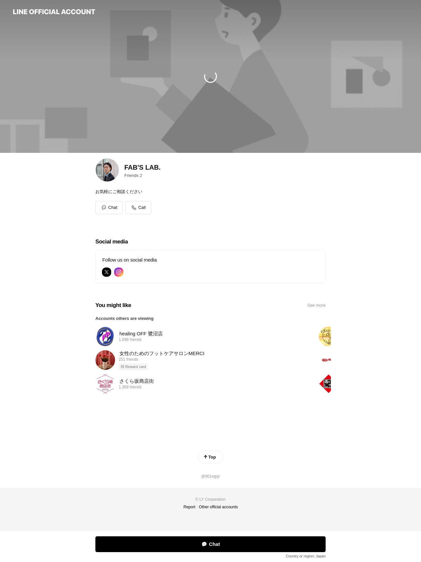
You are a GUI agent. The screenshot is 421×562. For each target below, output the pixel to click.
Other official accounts (218, 507)
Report (189, 507)
